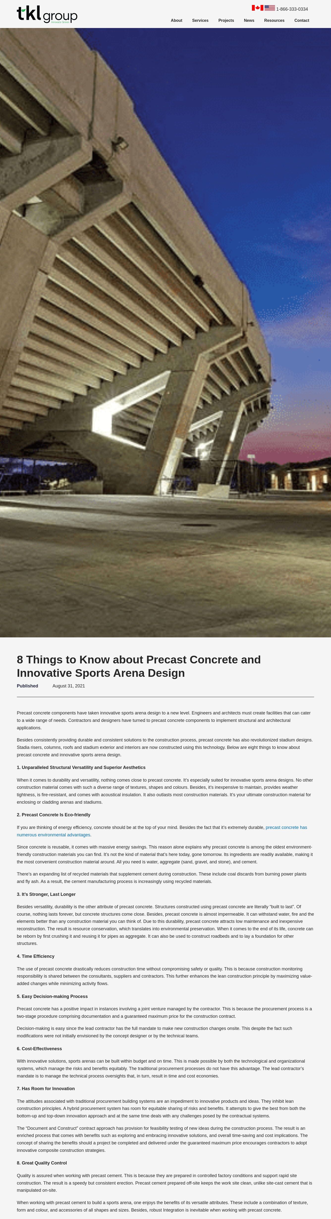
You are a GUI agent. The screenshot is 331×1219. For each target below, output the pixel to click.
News (249, 20)
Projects (226, 20)
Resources (274, 20)
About (176, 20)
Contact (301, 20)
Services (200, 20)
